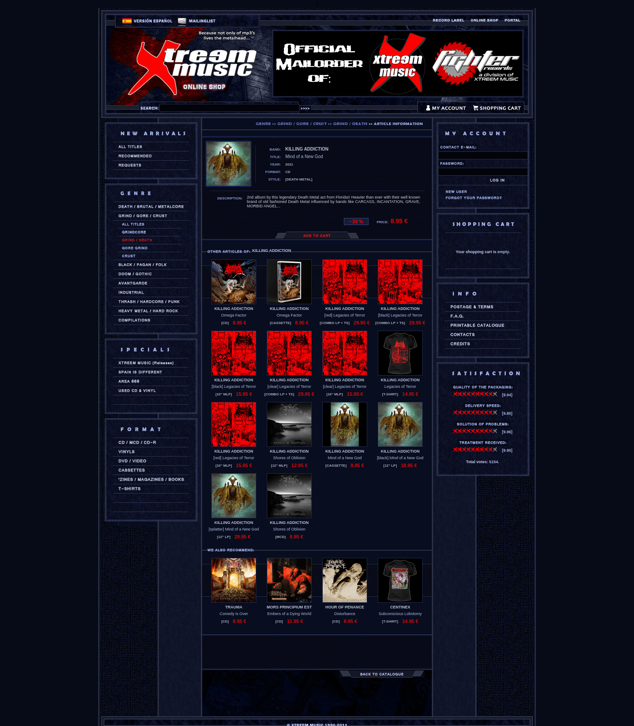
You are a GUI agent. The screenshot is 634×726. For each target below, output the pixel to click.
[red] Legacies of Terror (344, 315)
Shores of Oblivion (289, 458)
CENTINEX (400, 607)
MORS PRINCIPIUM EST (289, 607)
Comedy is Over (234, 614)
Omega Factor (234, 315)
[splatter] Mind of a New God (234, 529)
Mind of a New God (344, 458)
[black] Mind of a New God (400, 458)
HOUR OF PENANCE (344, 607)
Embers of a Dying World (289, 614)
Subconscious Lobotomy (400, 614)
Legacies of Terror (400, 386)
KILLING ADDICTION (233, 308)
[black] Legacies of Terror (400, 315)
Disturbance (344, 614)
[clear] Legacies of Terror (289, 386)
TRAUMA (234, 607)
